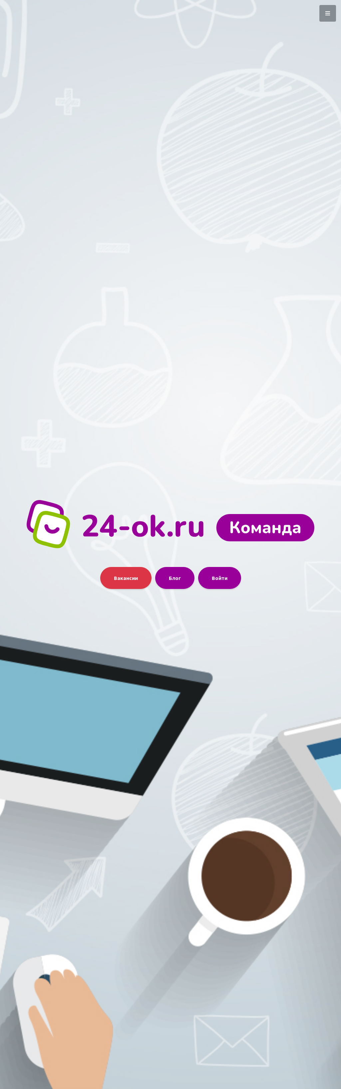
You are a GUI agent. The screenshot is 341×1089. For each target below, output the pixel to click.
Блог (175, 578)
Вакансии (126, 578)
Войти (219, 578)
